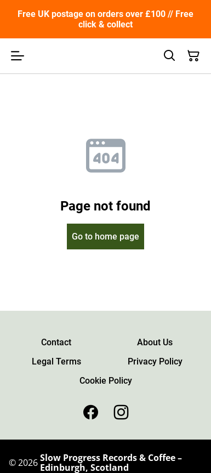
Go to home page (105, 236)
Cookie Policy (105, 380)
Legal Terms (56, 361)
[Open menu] (17, 56)
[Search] (169, 56)
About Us (155, 342)
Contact (56, 342)
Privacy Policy (155, 361)
